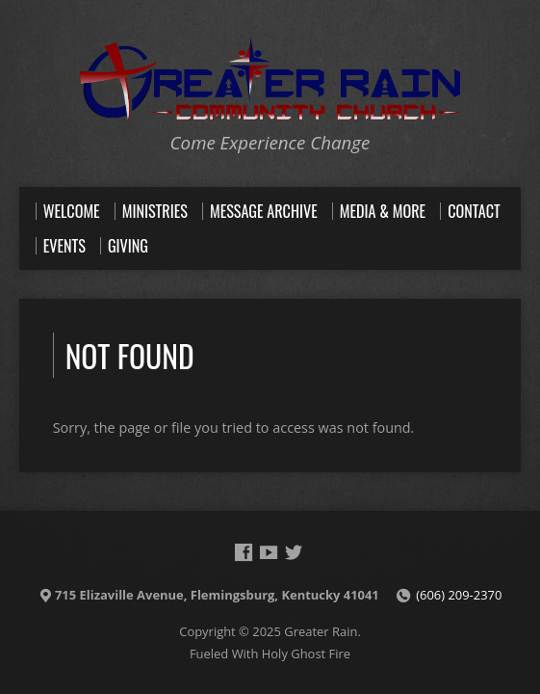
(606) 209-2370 (458, 594)
